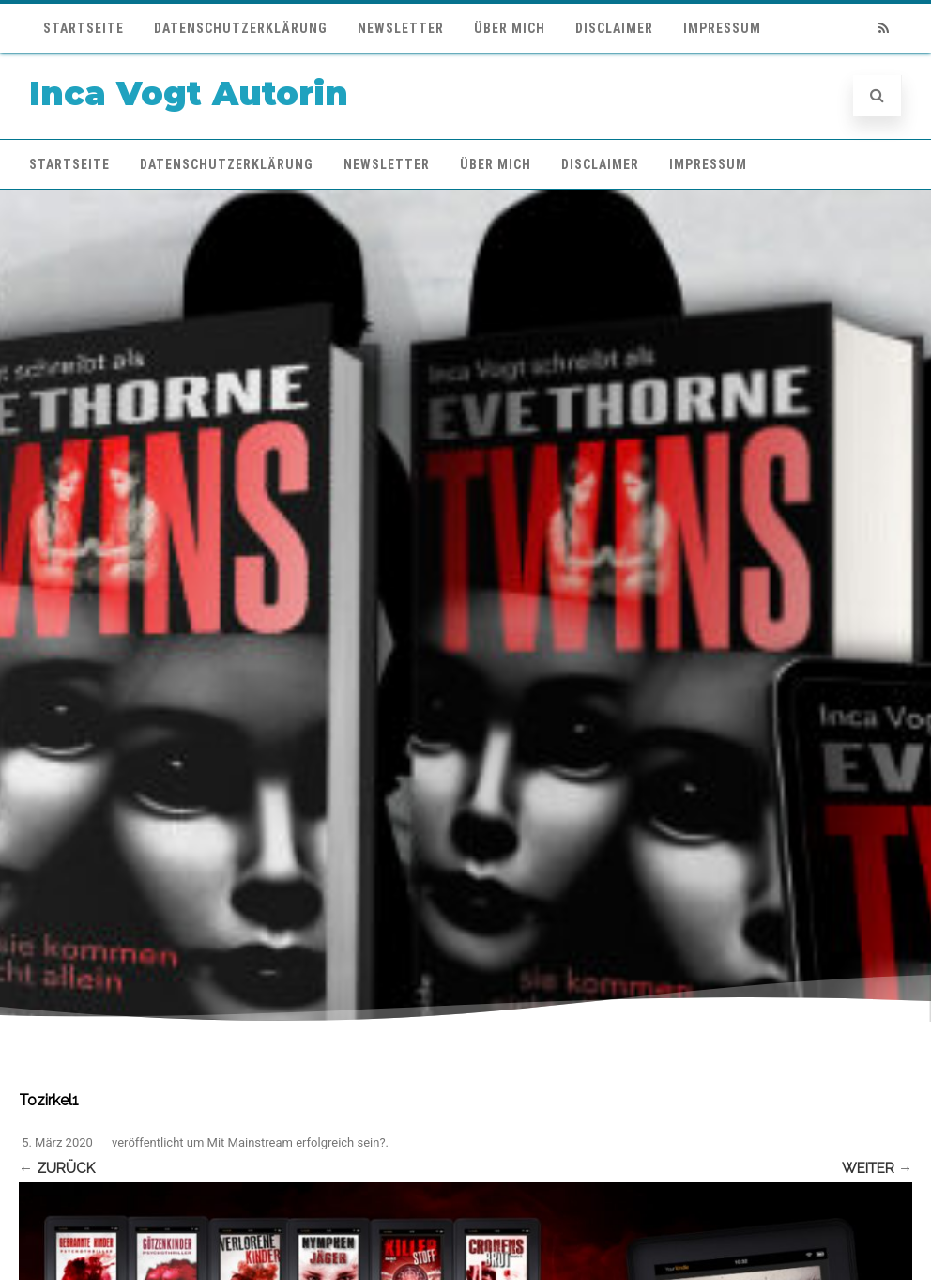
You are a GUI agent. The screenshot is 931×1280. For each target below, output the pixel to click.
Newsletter (401, 28)
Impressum (722, 28)
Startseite (83, 28)
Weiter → (877, 1168)
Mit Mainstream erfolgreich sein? (296, 1142)
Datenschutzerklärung (241, 28)
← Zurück (57, 1168)
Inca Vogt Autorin (188, 93)
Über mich (509, 28)
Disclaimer (614, 28)
